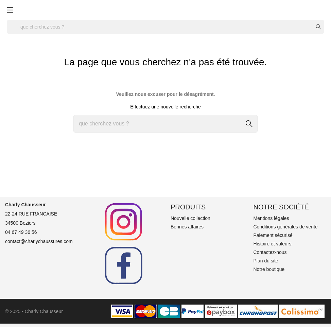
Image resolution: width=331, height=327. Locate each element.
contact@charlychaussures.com (39, 241)
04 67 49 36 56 (21, 232)
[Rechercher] (165, 27)
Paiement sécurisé (273, 235)
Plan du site (266, 260)
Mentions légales (271, 218)
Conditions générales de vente (286, 226)
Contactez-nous (270, 252)
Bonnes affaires (187, 226)
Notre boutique (269, 269)
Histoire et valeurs (273, 243)
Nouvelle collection (190, 218)
